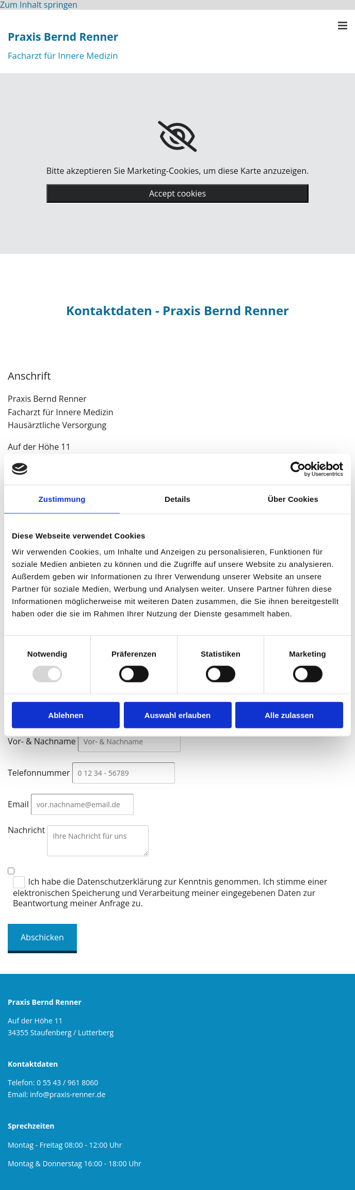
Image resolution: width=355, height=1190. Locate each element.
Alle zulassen (289, 715)
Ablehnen (65, 715)
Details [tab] (177, 498)
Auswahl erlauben (177, 715)
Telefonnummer (39, 772)
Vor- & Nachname (42, 741)
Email (18, 804)
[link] (177, 136)
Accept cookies (177, 193)
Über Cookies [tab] (293, 498)
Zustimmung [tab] (62, 498)
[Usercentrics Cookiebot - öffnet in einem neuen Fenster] (298, 469)
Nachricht (26, 830)
